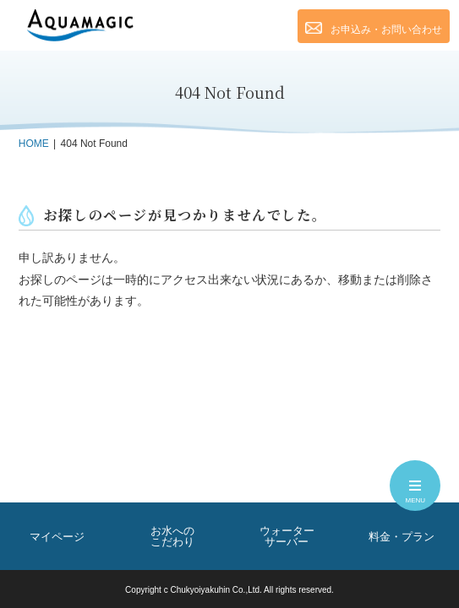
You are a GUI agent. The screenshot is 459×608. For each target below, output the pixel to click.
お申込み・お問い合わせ (373, 28)
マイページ (57, 536)
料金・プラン (401, 536)
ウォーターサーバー (287, 536)
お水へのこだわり (172, 536)
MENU (416, 494)
